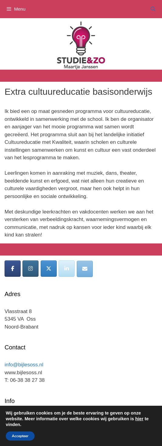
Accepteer (20, 436)
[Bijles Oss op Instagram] (30, 268)
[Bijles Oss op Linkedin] (67, 268)
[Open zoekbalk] (153, 9)
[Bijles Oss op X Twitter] (49, 268)
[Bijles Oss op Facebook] (13, 268)
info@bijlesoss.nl (24, 365)
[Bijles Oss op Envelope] (85, 269)
